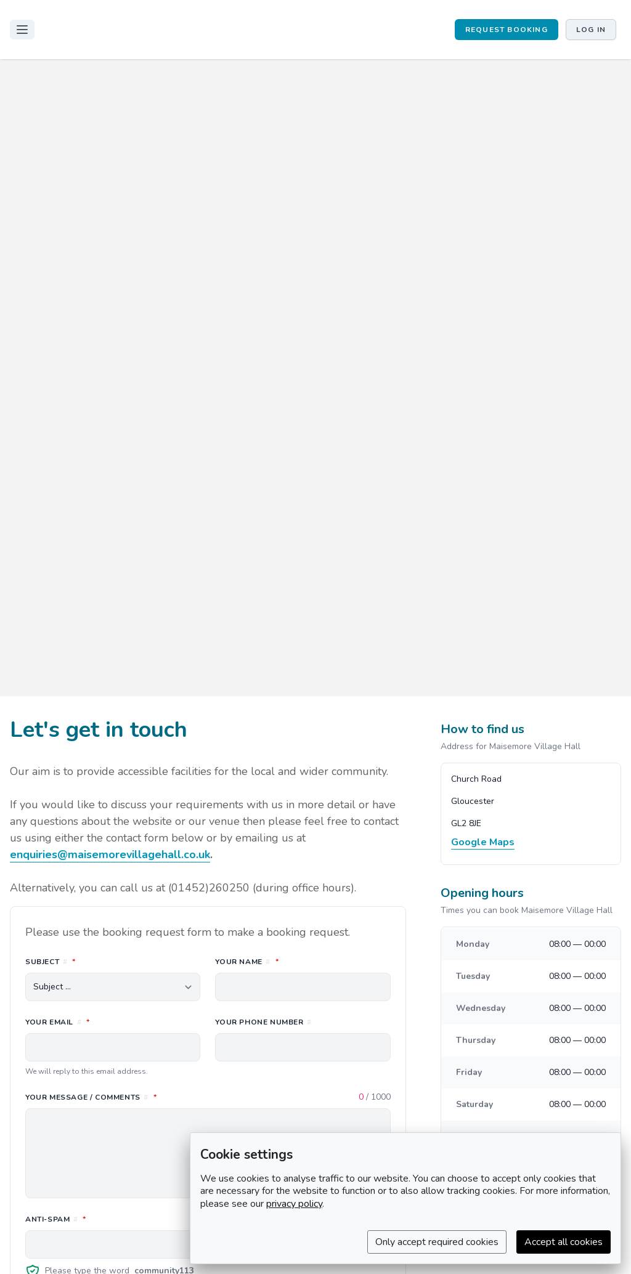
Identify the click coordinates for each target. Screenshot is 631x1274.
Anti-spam (110, 1218)
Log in (591, 29)
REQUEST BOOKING (506, 29)
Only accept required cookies (437, 1242)
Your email (112, 1021)
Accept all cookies (563, 1242)
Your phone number (263, 1022)
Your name (301, 961)
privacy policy (294, 1204)
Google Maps (483, 842)
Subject (105, 961)
